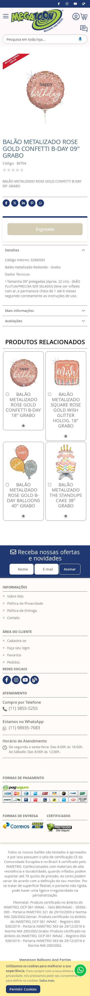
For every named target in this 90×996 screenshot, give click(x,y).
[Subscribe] (70, 569)
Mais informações (19, 310)
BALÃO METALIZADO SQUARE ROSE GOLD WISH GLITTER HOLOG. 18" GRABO (66, 410)
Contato (13, 617)
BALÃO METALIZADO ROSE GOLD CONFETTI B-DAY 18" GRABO (23, 404)
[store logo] (37, 20)
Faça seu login (18, 648)
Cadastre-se (16, 640)
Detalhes (12, 250)
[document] (45, 978)
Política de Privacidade (25, 603)
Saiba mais (46, 980)
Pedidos (13, 662)
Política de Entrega (22, 610)
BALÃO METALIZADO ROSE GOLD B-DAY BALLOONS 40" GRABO (23, 495)
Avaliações (13, 321)
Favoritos (14, 655)
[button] (23, 425)
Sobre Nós (15, 596)
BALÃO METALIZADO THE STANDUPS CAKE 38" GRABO (66, 495)
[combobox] (45, 39)
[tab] (45, 250)
